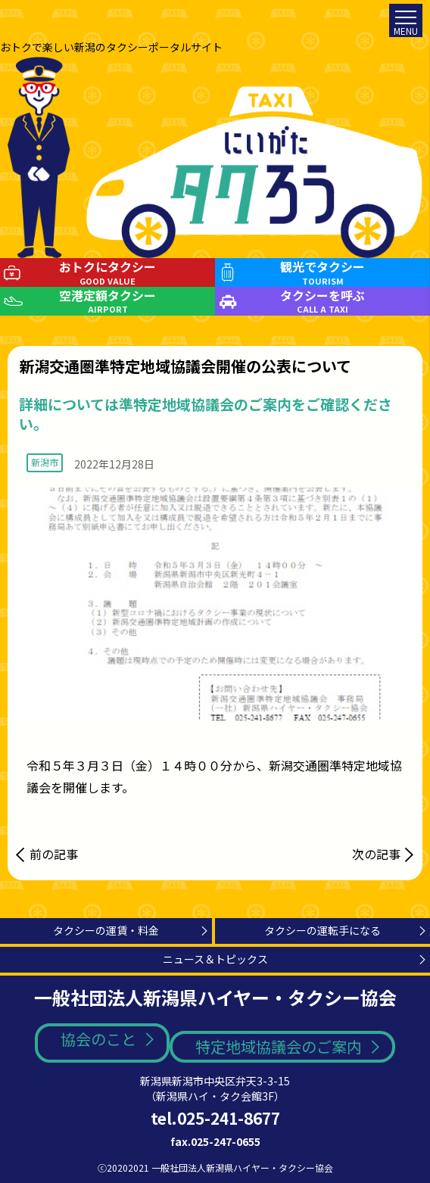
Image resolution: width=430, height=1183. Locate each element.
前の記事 (54, 853)
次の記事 (376, 853)
